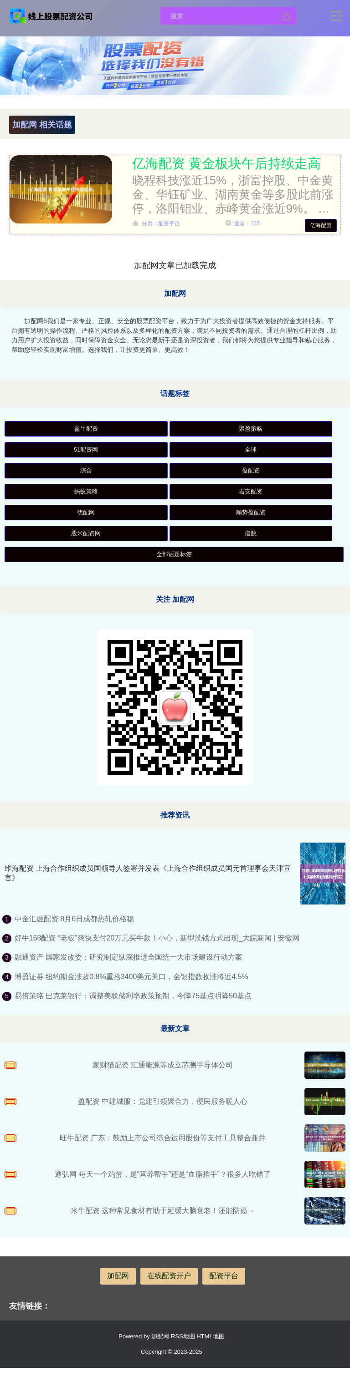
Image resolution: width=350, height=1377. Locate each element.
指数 (251, 533)
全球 (251, 449)
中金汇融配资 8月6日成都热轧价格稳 (74, 919)
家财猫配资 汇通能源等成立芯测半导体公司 (163, 1065)
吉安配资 (250, 491)
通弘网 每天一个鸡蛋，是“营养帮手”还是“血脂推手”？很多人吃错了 (163, 1174)
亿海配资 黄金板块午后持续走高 (226, 163)
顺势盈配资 (251, 512)
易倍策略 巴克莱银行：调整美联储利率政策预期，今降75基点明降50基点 (133, 996)
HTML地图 (210, 1336)
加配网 (118, 1276)
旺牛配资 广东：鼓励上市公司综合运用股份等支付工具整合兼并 (163, 1138)
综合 (86, 470)
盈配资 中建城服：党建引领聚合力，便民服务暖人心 (162, 1101)
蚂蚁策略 (86, 491)
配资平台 (223, 1276)
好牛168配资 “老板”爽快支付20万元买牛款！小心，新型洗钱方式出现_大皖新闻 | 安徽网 (157, 938)
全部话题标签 (174, 554)
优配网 (86, 512)
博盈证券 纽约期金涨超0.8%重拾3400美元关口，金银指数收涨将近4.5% (131, 977)
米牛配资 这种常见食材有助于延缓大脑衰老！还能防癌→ (163, 1210)
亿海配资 (321, 225)
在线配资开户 (169, 1276)
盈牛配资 (86, 428)
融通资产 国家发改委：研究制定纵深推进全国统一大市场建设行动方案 (128, 957)
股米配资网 (86, 533)
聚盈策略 (250, 428)
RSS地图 (183, 1336)
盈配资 (251, 470)
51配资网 (86, 449)
